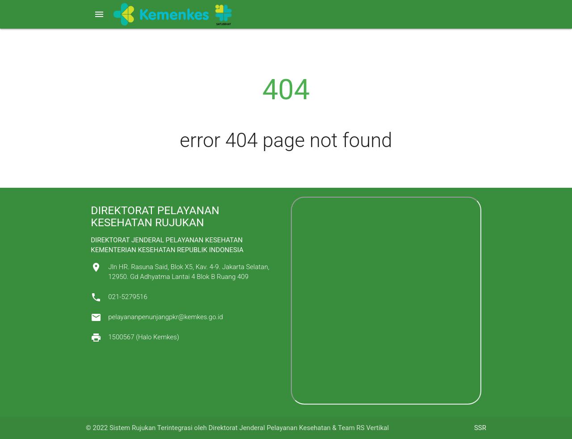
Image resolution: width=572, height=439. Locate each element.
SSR (480, 428)
